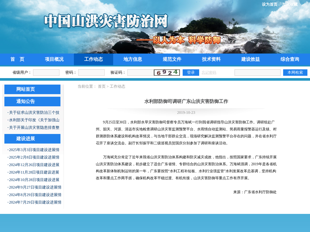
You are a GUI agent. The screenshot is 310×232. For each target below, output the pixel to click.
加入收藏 (290, 4)
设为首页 (269, 4)
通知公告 (25, 101)
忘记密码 (209, 72)
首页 (102, 86)
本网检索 (295, 72)
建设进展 (25, 138)
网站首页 (25, 89)
